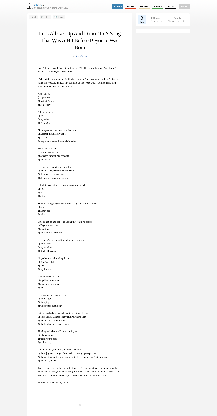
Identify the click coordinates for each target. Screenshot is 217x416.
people (131, 6)
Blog (171, 6)
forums (158, 6)
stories (118, 6)
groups (144, 6)
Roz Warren (81, 56)
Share (60, 17)
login (184, 6)
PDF (47, 17)
